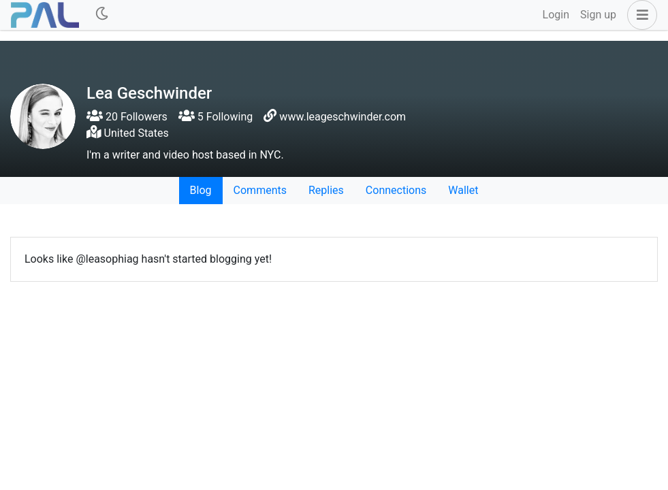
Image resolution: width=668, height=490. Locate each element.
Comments (260, 190)
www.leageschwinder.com (342, 116)
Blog (201, 190)
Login (556, 14)
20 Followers (127, 116)
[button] (639, 15)
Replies (326, 190)
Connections (396, 190)
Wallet (463, 190)
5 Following (215, 116)
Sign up (598, 14)
